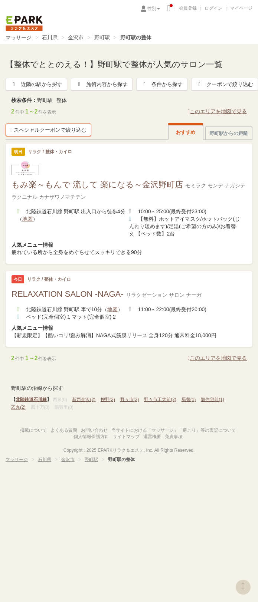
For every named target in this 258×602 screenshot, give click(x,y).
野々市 (129, 399)
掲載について (33, 430)
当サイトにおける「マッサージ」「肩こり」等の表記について (173, 430)
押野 (108, 399)
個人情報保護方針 (91, 436)
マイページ (241, 8)
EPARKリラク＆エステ (24, 23)
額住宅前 (212, 399)
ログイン (213, 8)
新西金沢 (83, 399)
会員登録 (188, 8)
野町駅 (102, 37)
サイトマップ (126, 436)
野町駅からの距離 (228, 133)
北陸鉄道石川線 (31, 399)
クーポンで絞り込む (224, 84)
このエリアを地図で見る (217, 111)
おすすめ (185, 132)
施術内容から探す (102, 84)
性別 (153, 8)
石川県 (50, 37)
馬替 (189, 399)
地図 (27, 219)
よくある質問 (63, 430)
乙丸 (18, 407)
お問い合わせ (94, 430)
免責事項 (174, 436)
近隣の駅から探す (36, 84)
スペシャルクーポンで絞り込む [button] (48, 130)
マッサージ (19, 37)
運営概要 (152, 436)
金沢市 (76, 37)
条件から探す (162, 84)
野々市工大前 (160, 399)
